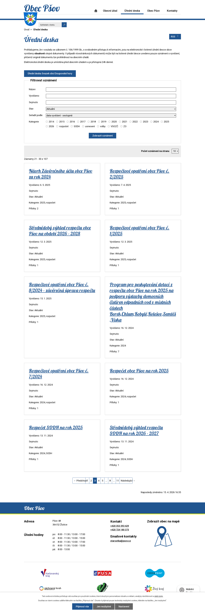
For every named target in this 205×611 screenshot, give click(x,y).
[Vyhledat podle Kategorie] (47, 121)
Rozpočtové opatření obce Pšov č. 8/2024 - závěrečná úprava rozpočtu (62, 287)
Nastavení (124, 606)
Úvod (95, 10)
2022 (135, 121)
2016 (72, 121)
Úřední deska (132, 10)
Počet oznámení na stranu (155, 151)
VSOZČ (114, 126)
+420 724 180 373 (119, 529)
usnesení (90, 126)
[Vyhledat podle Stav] (111, 109)
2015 (61, 121)
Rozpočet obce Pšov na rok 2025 (139, 371)
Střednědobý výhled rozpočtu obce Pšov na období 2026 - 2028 (60, 230)
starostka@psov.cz (120, 540)
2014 (51, 121)
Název (32, 89)
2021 (124, 121)
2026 (51, 126)
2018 (93, 121)
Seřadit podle (35, 115)
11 (117, 480)
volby (103, 126)
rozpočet (64, 126)
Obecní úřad (110, 10)
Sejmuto (33, 102)
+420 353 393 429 (119, 526)
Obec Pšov (153, 10)
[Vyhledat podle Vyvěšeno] (111, 96)
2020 (114, 121)
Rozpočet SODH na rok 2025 (56, 427)
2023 (145, 121)
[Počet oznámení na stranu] (175, 151)
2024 (156, 121)
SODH (77, 126)
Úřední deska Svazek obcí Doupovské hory (50, 73)
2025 (166, 121)
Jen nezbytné (104, 606)
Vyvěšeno (34, 95)
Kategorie (34, 121)
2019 (103, 121)
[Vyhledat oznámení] (102, 135)
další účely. (158, 596)
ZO (124, 126)
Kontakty (172, 10)
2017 (82, 121)
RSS (175, 36)
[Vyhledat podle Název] (111, 90)
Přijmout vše (82, 606)
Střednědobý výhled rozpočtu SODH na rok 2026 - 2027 (136, 430)
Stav (31, 108)
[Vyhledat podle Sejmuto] (111, 102)
